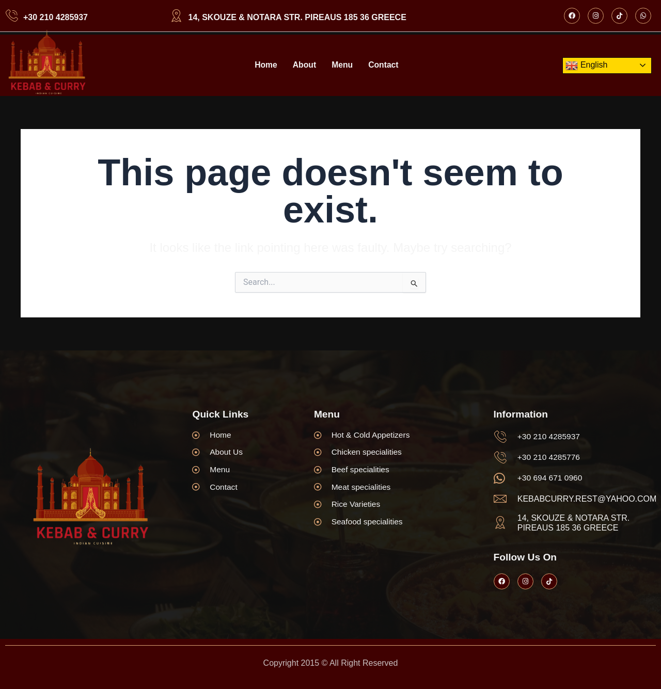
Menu (342, 65)
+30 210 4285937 (55, 17)
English (586, 65)
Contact (384, 65)
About (304, 65)
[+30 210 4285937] (11, 15)
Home (265, 65)
